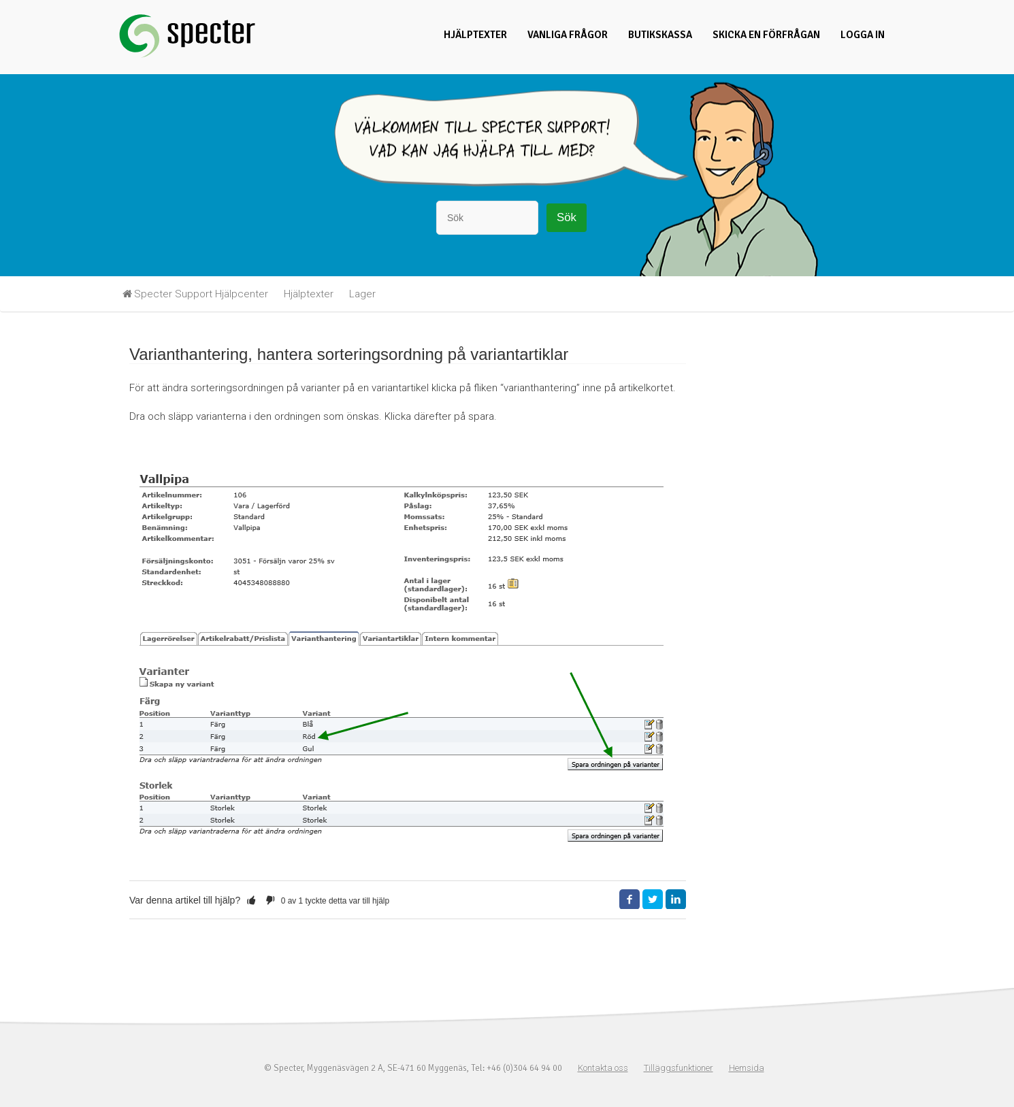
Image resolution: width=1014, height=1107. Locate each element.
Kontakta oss (603, 1068)
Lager (362, 294)
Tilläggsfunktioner (678, 1068)
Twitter (652, 899)
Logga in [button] (862, 35)
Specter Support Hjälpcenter (201, 294)
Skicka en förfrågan (766, 35)
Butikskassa (660, 35)
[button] (251, 900)
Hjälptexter (475, 35)
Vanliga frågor (567, 35)
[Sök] (487, 218)
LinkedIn (676, 899)
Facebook (629, 899)
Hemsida (746, 1068)
